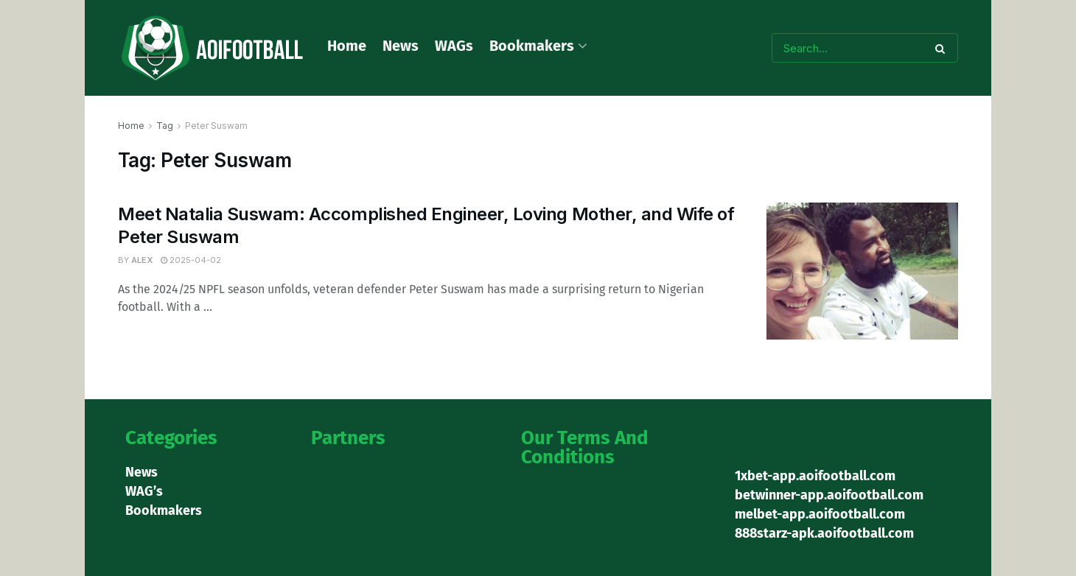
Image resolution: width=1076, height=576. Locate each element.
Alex (142, 260)
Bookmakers (531, 46)
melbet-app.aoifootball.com (820, 514)
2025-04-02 (191, 260)
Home (346, 46)
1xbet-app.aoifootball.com (815, 476)
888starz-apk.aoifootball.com (824, 533)
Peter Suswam (216, 125)
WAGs (454, 46)
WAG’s (144, 491)
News (400, 46)
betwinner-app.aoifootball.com (829, 495)
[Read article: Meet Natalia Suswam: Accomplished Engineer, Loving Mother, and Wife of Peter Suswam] (862, 271)
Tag (164, 125)
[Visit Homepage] (212, 48)
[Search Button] (943, 48)
